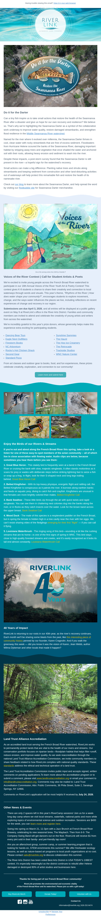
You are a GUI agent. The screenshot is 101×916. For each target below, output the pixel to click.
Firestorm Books (14, 343)
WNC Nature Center (66, 354)
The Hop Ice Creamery (68, 343)
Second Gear (12, 354)
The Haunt (61, 339)
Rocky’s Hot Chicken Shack (20, 350)
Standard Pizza (14, 358)
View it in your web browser (65, 3)
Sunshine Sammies (66, 335)
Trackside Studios (65, 350)
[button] (50, 374)
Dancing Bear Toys (15, 335)
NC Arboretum (13, 346)
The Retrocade (64, 346)
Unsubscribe (44, 912)
